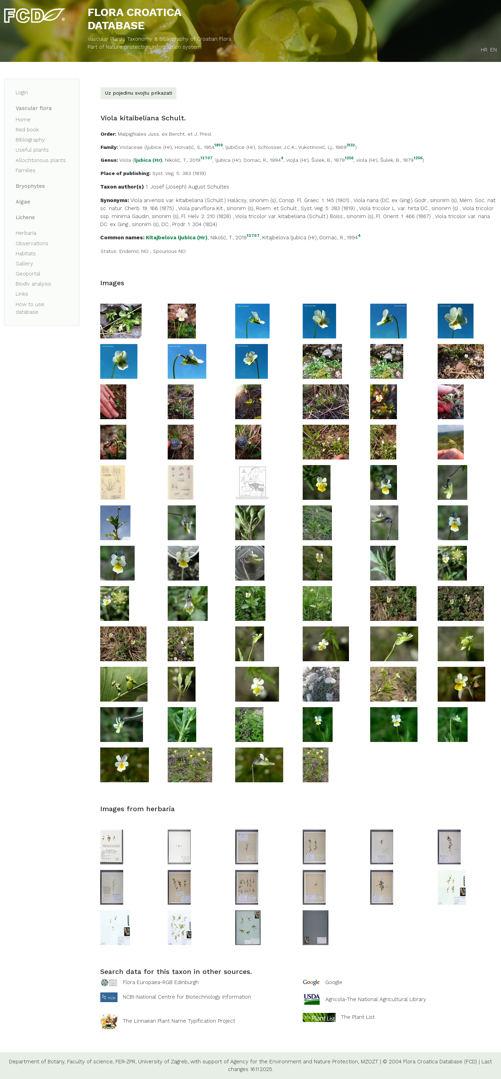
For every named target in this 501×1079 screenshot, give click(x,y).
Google (333, 982)
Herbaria (26, 233)
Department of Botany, (37, 1061)
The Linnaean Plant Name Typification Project (179, 1021)
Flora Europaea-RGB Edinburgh (161, 982)
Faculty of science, (90, 1061)
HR (484, 50)
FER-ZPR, (126, 1061)
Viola (125, 160)
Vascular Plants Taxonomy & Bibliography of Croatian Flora (159, 39)
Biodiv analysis (33, 284)
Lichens (25, 217)
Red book (27, 130)
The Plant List (358, 1017)
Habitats (26, 253)
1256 (349, 158)
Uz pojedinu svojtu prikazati (138, 93)
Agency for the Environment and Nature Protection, (294, 1061)
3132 (351, 145)
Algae (23, 202)
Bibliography (30, 140)
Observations (32, 243)
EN (493, 50)
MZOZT (369, 1061)
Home (23, 120)
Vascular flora (34, 108)
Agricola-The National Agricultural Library (375, 999)
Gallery (24, 264)
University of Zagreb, (163, 1061)
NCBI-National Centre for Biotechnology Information (187, 996)
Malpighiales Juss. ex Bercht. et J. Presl (165, 134)
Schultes (218, 187)
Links (22, 294)
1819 (218, 145)
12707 (206, 158)
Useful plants (32, 150)
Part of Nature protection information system (144, 47)
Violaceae (131, 147)
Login (22, 92)
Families (25, 170)
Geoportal (28, 274)
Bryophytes (30, 186)
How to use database (30, 308)
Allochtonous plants (41, 160)
